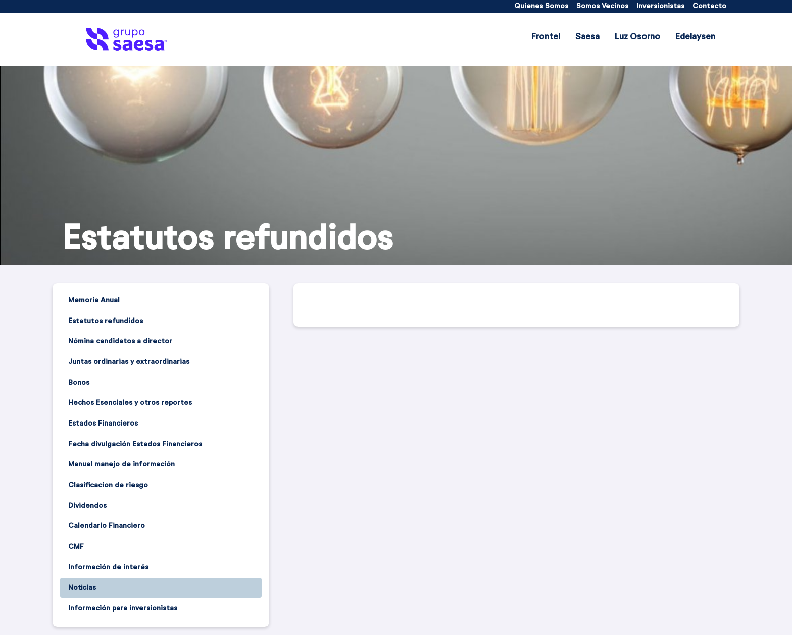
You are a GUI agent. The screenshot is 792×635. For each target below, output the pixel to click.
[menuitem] (541, 6)
